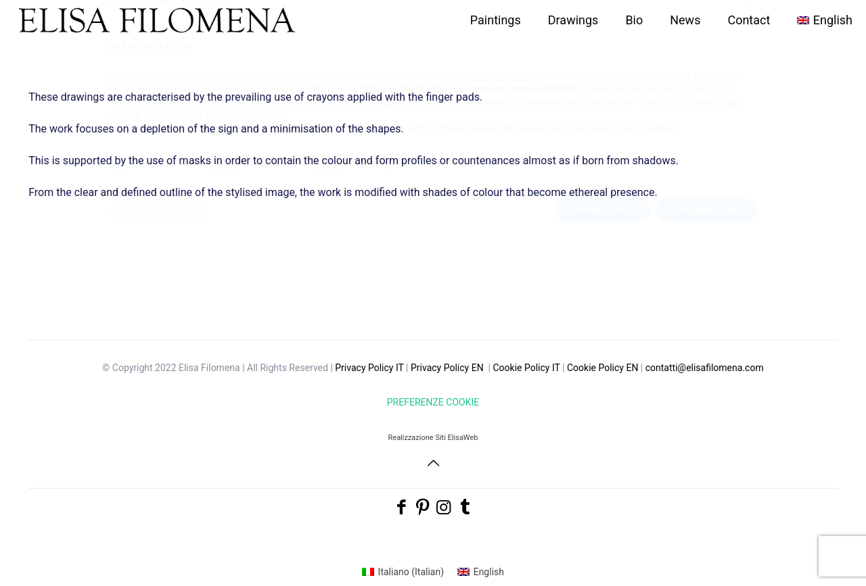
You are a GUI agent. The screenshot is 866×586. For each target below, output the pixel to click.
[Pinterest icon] (422, 507)
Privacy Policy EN (447, 367)
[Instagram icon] (443, 507)
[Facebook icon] (401, 507)
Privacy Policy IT (369, 367)
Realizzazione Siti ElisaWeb (433, 437)
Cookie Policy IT (526, 367)
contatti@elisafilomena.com (704, 367)
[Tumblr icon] (464, 507)
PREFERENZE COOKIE (433, 402)
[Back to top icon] (433, 463)
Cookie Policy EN (602, 367)
